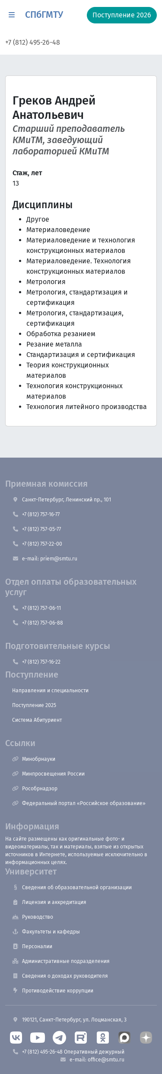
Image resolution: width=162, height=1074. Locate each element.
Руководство (32, 917)
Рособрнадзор (34, 789)
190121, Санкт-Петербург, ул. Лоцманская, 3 (69, 1020)
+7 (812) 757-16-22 (36, 662)
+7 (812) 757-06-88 (37, 623)
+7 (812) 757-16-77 (36, 514)
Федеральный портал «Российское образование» (79, 803)
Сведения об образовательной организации (72, 887)
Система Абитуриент (37, 720)
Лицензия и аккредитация (49, 902)
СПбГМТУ (44, 14)
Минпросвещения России (48, 774)
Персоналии (32, 946)
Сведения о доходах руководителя (60, 976)
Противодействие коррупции (52, 991)
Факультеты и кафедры (46, 932)
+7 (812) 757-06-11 (36, 608)
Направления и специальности (50, 691)
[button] (12, 15)
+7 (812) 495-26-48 (32, 42)
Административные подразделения (61, 961)
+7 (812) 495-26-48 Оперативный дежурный (68, 1052)
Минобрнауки (33, 759)
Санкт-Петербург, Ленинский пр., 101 (61, 500)
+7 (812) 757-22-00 (37, 544)
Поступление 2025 (34, 705)
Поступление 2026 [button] (121, 15)
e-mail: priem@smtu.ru (44, 559)
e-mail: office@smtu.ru (92, 1060)
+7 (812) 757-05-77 (36, 529)
